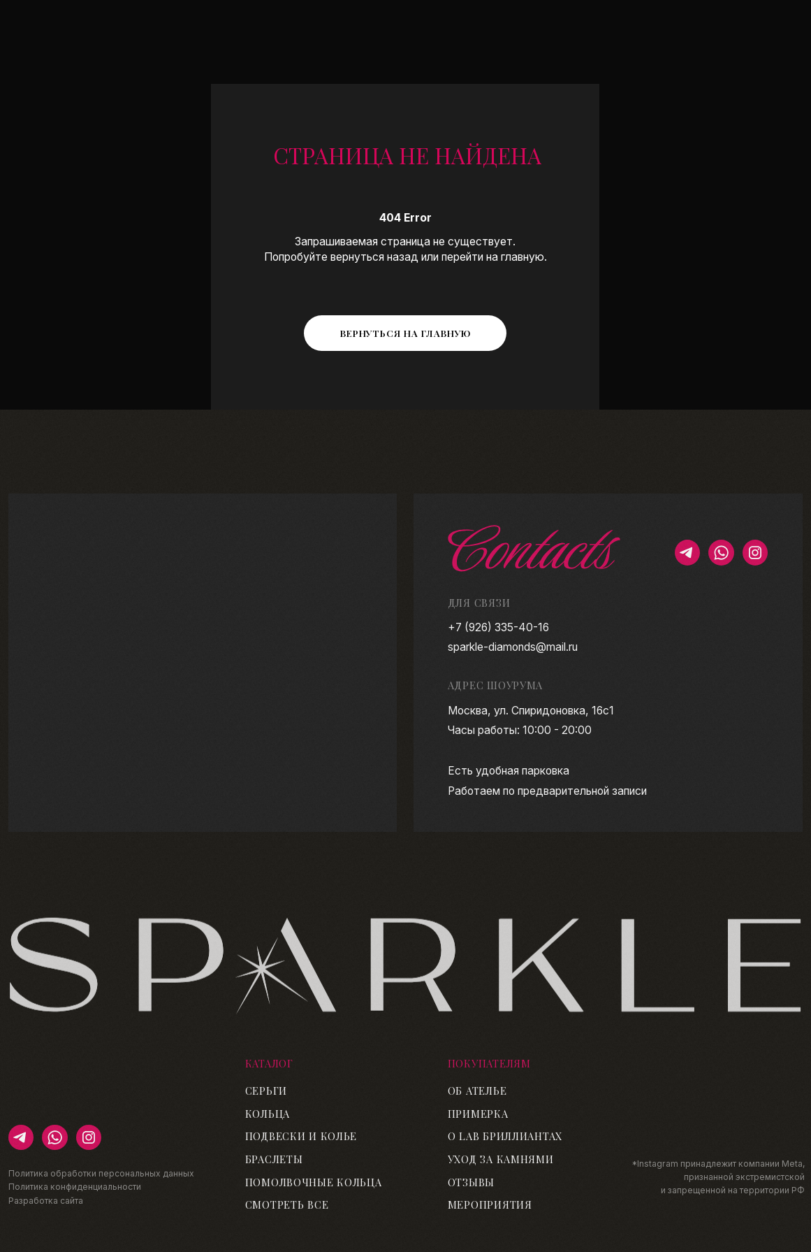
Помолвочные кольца (313, 1182)
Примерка (478, 1114)
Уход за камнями (501, 1159)
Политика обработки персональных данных (101, 1173)
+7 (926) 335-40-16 (498, 627)
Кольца (267, 1114)
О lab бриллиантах (505, 1136)
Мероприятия (490, 1204)
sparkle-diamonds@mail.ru (513, 647)
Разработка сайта (45, 1200)
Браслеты (274, 1159)
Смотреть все (287, 1204)
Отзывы (471, 1182)
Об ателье (477, 1091)
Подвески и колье (301, 1136)
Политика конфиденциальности (74, 1186)
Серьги (266, 1091)
